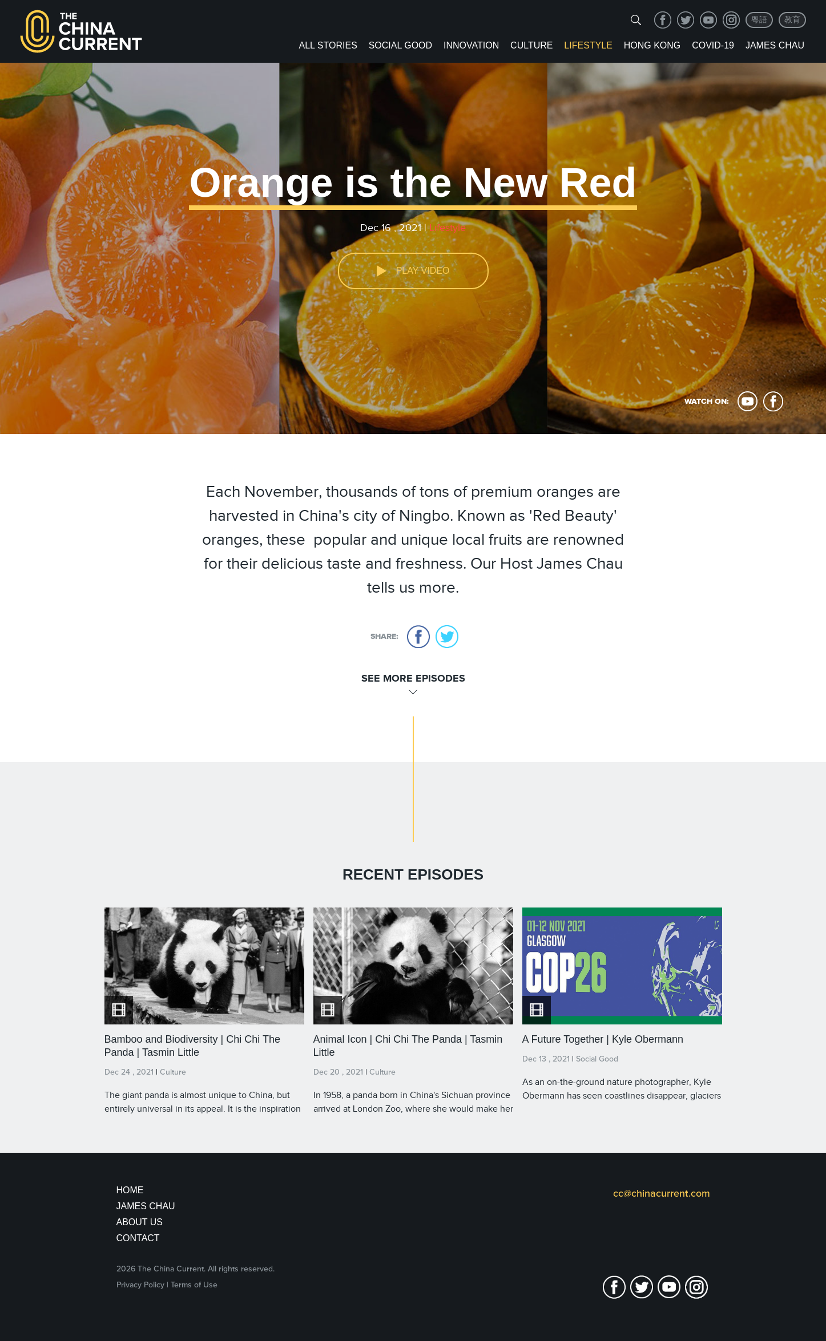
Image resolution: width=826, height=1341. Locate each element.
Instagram (731, 20)
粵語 (759, 19)
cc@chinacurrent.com (661, 1193)
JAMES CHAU (145, 1206)
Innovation (471, 45)
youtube (708, 20)
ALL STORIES (328, 45)
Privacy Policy (140, 1285)
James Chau (775, 45)
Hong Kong (652, 45)
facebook (662, 20)
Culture (531, 45)
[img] (636, 20)
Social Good (400, 45)
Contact (138, 1238)
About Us (139, 1222)
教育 (792, 19)
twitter (685, 20)
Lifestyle (588, 45)
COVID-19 (713, 45)
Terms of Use (194, 1285)
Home (130, 1190)
